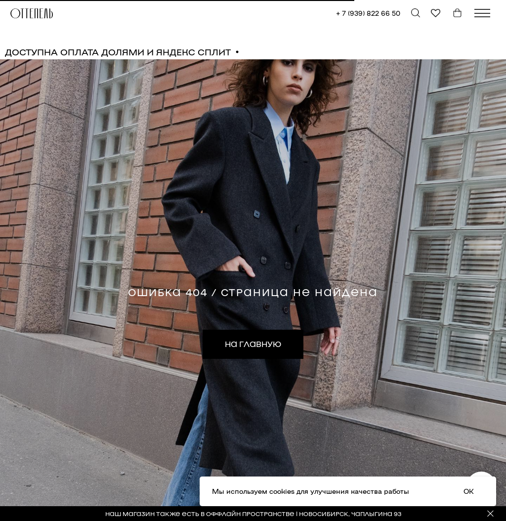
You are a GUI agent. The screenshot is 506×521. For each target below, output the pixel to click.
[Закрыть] (490, 514)
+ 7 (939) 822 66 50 (368, 13)
